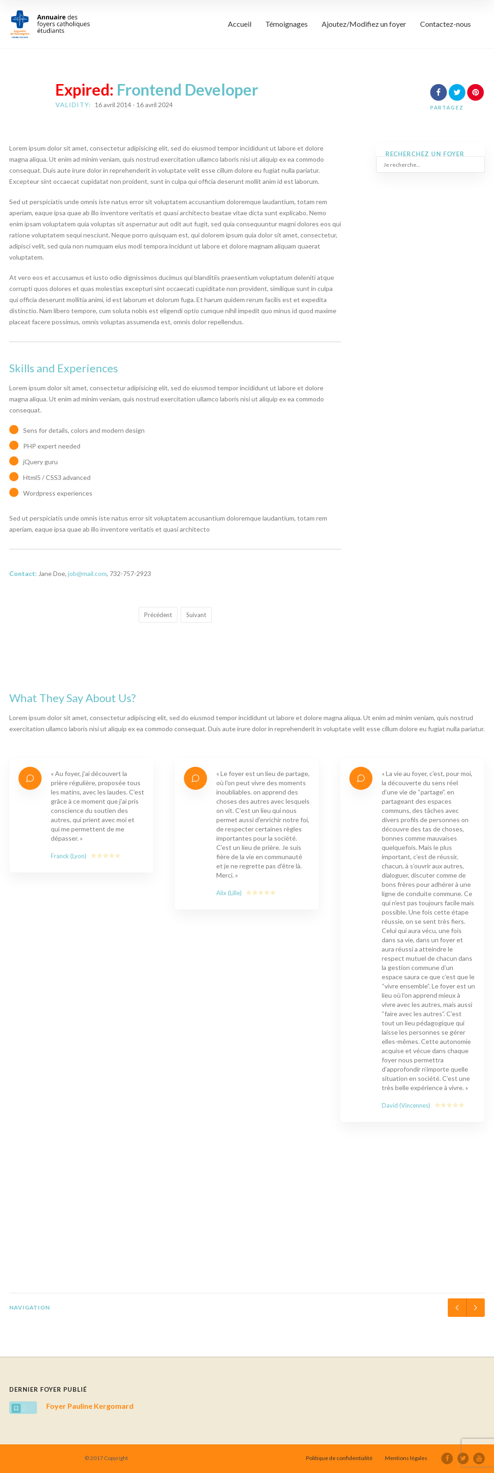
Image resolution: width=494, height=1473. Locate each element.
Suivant (196, 614)
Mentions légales (407, 1458)
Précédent (158, 614)
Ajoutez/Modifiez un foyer (364, 23)
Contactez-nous (445, 23)
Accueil (239, 23)
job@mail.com (87, 573)
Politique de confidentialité (340, 1458)
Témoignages (286, 23)
